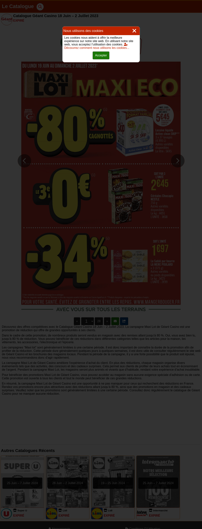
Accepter (101, 55)
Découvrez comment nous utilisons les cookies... (96, 46)
